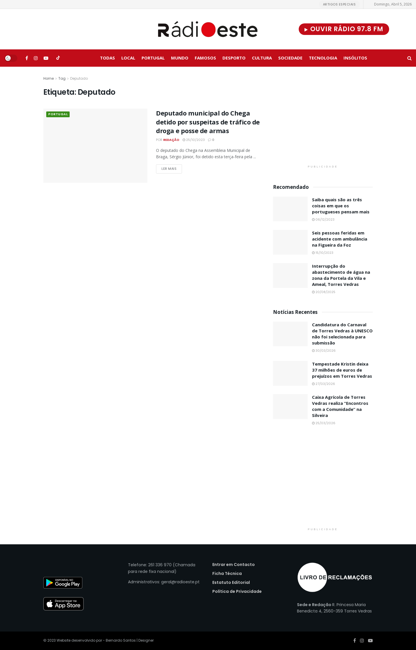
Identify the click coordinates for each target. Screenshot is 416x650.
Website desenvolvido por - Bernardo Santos (97, 640)
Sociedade (290, 58)
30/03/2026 (324, 350)
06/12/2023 (323, 219)
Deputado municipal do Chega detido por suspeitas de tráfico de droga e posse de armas (208, 122)
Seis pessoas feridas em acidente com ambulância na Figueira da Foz (339, 239)
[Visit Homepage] (208, 29)
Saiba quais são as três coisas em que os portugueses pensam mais (340, 206)
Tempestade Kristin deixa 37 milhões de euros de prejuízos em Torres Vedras (342, 370)
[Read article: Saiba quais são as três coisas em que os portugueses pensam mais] (290, 209)
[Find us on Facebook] (26, 58)
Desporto (234, 58)
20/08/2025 (323, 292)
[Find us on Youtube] (46, 58)
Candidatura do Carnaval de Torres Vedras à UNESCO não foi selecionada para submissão (342, 334)
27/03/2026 (323, 383)
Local (128, 58)
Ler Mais (171, 168)
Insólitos (355, 58)
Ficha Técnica (227, 573)
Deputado (79, 78)
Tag (62, 78)
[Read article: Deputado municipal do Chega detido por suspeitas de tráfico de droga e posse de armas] (95, 146)
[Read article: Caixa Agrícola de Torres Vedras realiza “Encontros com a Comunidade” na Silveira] (290, 406)
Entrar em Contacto (233, 564)
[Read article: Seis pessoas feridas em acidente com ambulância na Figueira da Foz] (290, 242)
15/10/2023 (322, 252)
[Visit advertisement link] (323, 118)
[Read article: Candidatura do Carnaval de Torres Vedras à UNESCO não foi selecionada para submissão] (290, 334)
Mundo (179, 58)
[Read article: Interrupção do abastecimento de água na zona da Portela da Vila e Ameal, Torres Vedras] (290, 275)
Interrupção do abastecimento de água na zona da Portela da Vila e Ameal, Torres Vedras (341, 275)
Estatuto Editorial (231, 582)
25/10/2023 (194, 139)
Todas (107, 58)
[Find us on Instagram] (36, 58)
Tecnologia (323, 58)
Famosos (205, 58)
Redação (171, 139)
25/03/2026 (323, 423)
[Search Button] (409, 58)
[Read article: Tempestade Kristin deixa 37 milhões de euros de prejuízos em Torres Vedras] (290, 373)
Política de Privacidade (237, 591)
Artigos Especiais (339, 4)
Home (48, 78)
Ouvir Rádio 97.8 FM (343, 29)
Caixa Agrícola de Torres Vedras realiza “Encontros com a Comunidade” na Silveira (340, 406)
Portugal (153, 58)
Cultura (262, 58)
